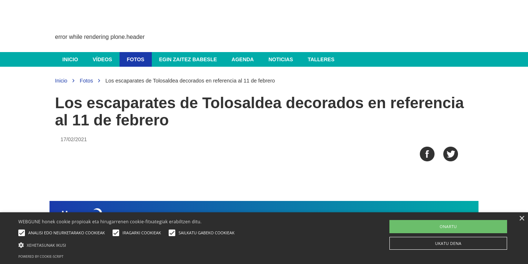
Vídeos (102, 59)
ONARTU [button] (448, 226)
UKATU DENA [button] (448, 243)
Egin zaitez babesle (188, 59)
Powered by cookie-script (40, 256)
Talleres (321, 59)
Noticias (280, 59)
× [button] (521, 218)
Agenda (243, 59)
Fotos (135, 59)
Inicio (70, 59)
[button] (128, 244)
